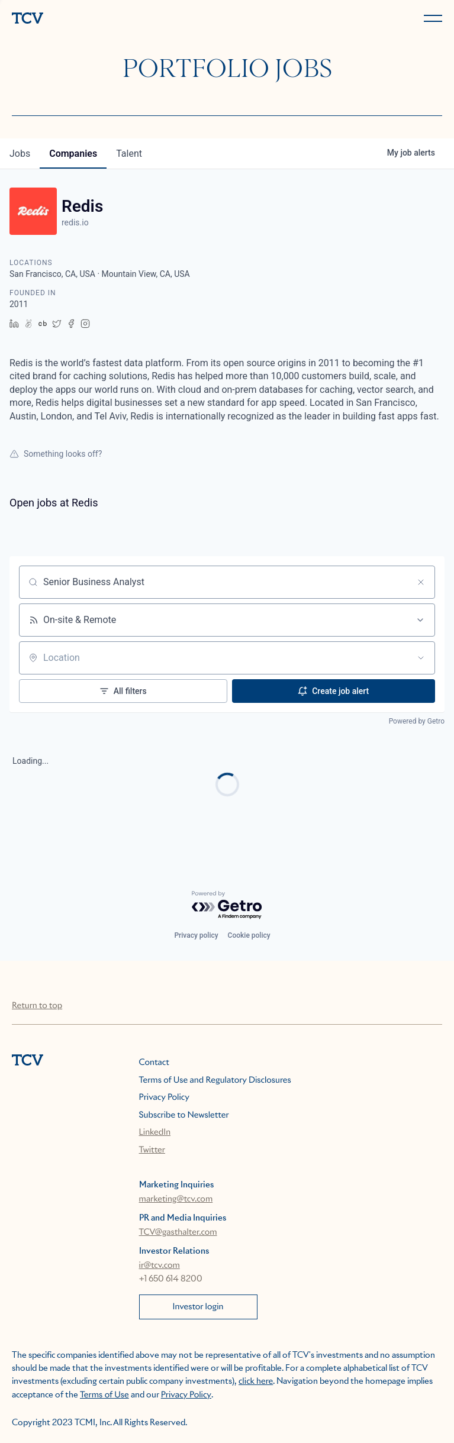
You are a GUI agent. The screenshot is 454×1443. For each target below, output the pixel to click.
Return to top (37, 1005)
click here (256, 1381)
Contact (154, 1062)
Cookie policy (249, 935)
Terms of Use (104, 1395)
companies (73, 153)
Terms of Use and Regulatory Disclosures (215, 1080)
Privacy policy (196, 935)
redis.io (75, 222)
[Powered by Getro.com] (227, 905)
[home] (117, 19)
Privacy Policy (164, 1097)
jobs (19, 153)
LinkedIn (155, 1132)
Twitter (152, 1150)
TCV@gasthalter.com (178, 1232)
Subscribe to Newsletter (184, 1115)
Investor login (198, 1307)
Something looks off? (55, 454)
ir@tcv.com (159, 1265)
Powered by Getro (417, 721)
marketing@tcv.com (176, 1199)
